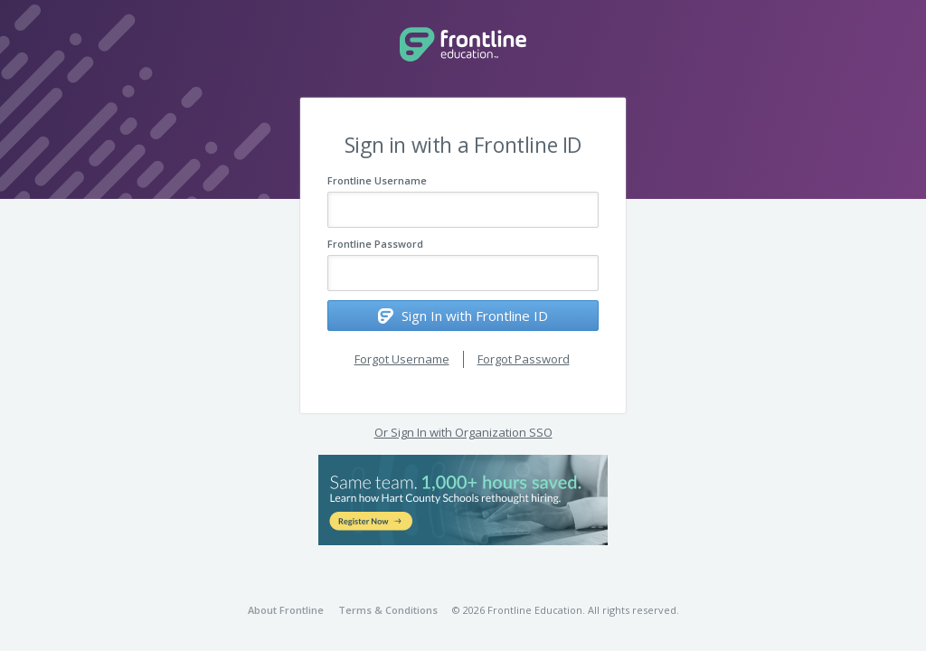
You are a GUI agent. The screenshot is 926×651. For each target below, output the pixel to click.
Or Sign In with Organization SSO (463, 432)
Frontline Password (375, 243)
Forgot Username (401, 359)
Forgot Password (523, 359)
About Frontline (286, 610)
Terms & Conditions (388, 610)
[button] (463, 500)
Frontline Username (377, 180)
